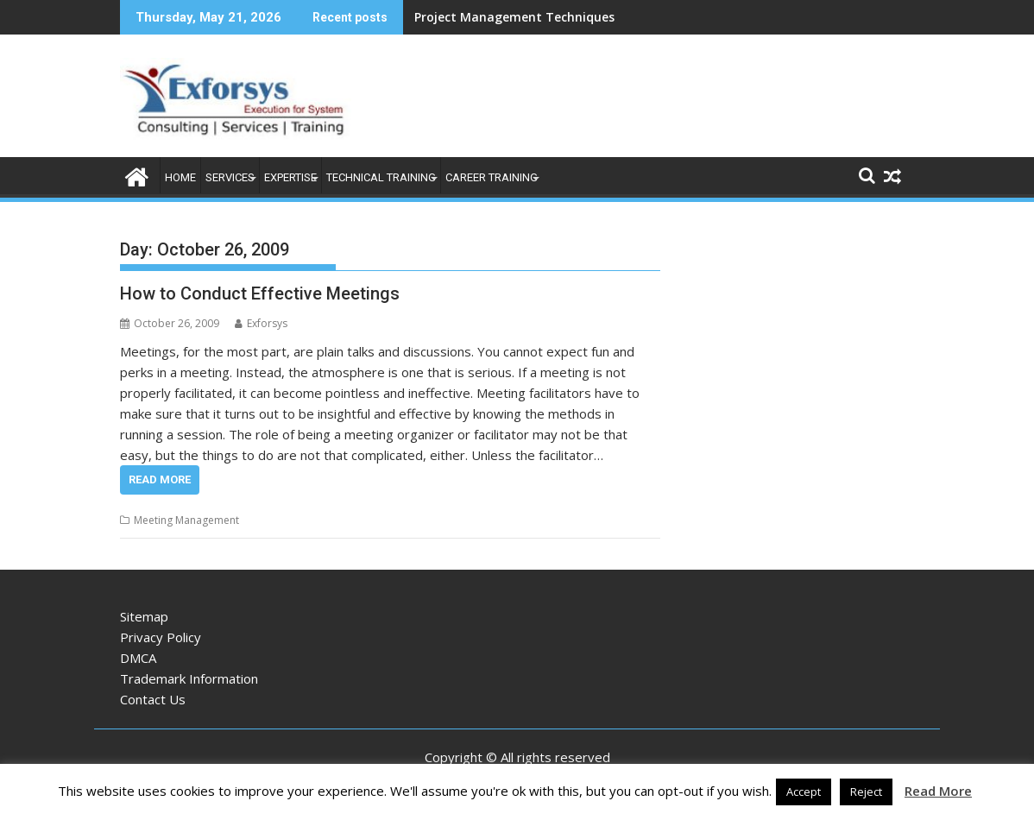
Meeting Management (186, 520)
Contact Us (153, 699)
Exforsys (261, 323)
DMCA (138, 657)
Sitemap (144, 616)
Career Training (491, 177)
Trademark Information (189, 678)
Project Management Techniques (514, 17)
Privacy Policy (160, 637)
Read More (160, 479)
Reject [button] (866, 791)
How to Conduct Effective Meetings (260, 293)
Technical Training (381, 177)
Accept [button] (803, 791)
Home (180, 177)
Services (230, 177)
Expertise (290, 177)
